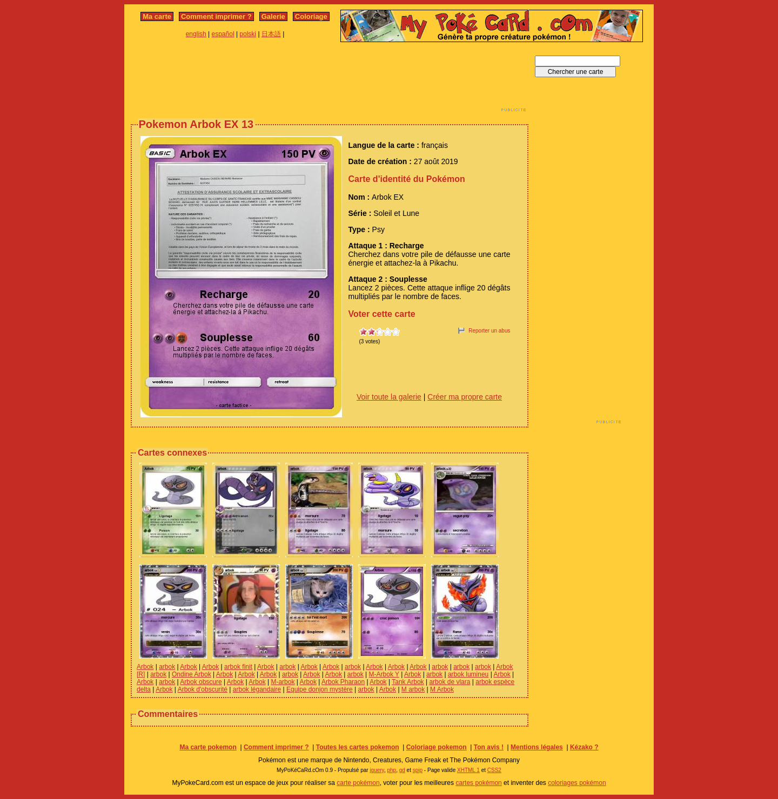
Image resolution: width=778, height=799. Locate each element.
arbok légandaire (257, 689)
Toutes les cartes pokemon (357, 747)
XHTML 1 (468, 770)
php (391, 770)
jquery (377, 770)
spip (417, 770)
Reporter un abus (489, 331)
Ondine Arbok (191, 674)
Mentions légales (537, 747)
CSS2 (494, 770)
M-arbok (282, 682)
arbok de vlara (449, 682)
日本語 (271, 34)
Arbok (145, 667)
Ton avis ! (489, 747)
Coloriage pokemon (436, 747)
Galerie (273, 16)
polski (247, 34)
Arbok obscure (201, 682)
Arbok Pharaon (343, 682)
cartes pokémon (478, 783)
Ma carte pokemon (207, 747)
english (196, 34)
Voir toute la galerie (389, 396)
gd (402, 770)
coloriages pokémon (577, 783)
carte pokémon (358, 783)
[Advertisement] (329, 80)
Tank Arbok (408, 682)
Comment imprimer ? (216, 16)
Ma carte (157, 16)
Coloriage (311, 16)
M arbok (413, 689)
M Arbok (442, 689)
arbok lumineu (468, 674)
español (223, 34)
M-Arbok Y (384, 674)
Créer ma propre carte (464, 396)
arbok (167, 667)
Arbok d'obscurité (202, 689)
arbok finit (238, 667)
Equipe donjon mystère (319, 689)
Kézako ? (584, 747)
